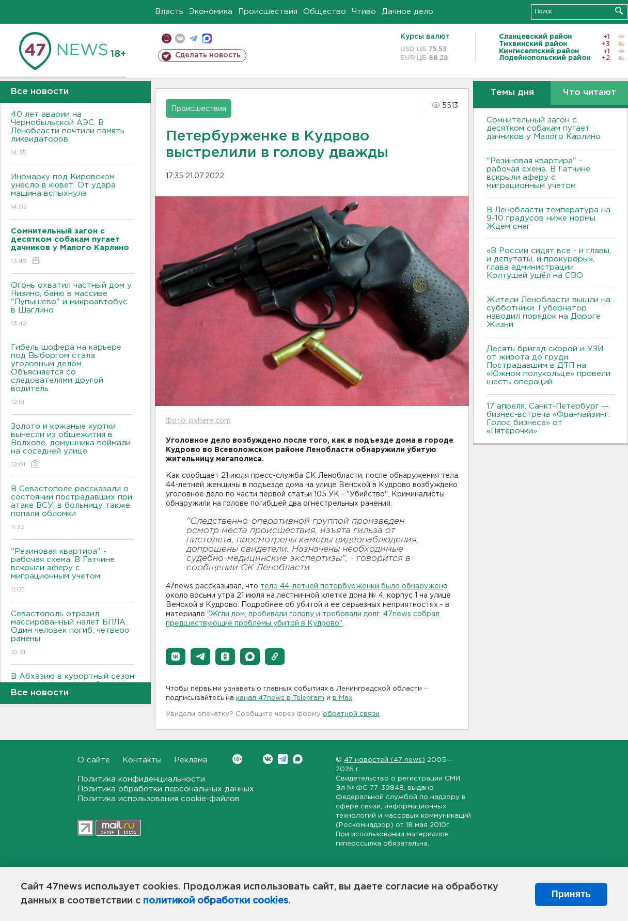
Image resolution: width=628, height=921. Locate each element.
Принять (571, 894)
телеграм (193, 38)
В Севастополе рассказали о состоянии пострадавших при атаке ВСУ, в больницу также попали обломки (72, 509)
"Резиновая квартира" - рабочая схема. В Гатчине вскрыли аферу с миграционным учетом (72, 571)
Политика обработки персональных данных (165, 789)
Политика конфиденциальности (141, 779)
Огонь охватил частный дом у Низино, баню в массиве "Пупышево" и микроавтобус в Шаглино (72, 305)
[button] (175, 656)
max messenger (207, 38)
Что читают (589, 93)
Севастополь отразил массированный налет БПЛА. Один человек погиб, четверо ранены (72, 634)
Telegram (283, 759)
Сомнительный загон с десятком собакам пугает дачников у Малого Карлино (543, 128)
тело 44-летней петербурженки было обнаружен (351, 586)
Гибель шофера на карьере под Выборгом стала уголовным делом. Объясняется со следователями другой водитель (72, 375)
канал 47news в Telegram (280, 698)
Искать (619, 10)
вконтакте (180, 38)
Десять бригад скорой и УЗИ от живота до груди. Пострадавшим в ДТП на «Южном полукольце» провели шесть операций (548, 365)
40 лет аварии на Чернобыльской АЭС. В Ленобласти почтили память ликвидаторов (72, 134)
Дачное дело (407, 11)
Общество (324, 11)
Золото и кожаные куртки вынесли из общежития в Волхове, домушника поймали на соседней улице (72, 446)
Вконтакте (237, 759)
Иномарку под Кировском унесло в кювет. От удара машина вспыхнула (72, 192)
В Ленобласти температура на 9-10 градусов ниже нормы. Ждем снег (548, 218)
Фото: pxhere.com (198, 421)
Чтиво (364, 11)
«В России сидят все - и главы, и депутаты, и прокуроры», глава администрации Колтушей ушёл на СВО (548, 263)
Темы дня (512, 93)
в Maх (342, 698)
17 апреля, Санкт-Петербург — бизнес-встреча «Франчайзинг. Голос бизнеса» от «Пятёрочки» (548, 418)
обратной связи (351, 714)
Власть (169, 11)
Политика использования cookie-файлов (158, 798)
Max (298, 759)
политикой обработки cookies (215, 901)
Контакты (142, 760)
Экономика (210, 11)
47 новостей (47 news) (384, 760)
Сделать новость (208, 55)
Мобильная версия (166, 38)
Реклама (191, 760)
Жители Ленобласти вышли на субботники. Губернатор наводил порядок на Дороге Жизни (548, 312)
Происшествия (267, 11)
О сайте (93, 760)
